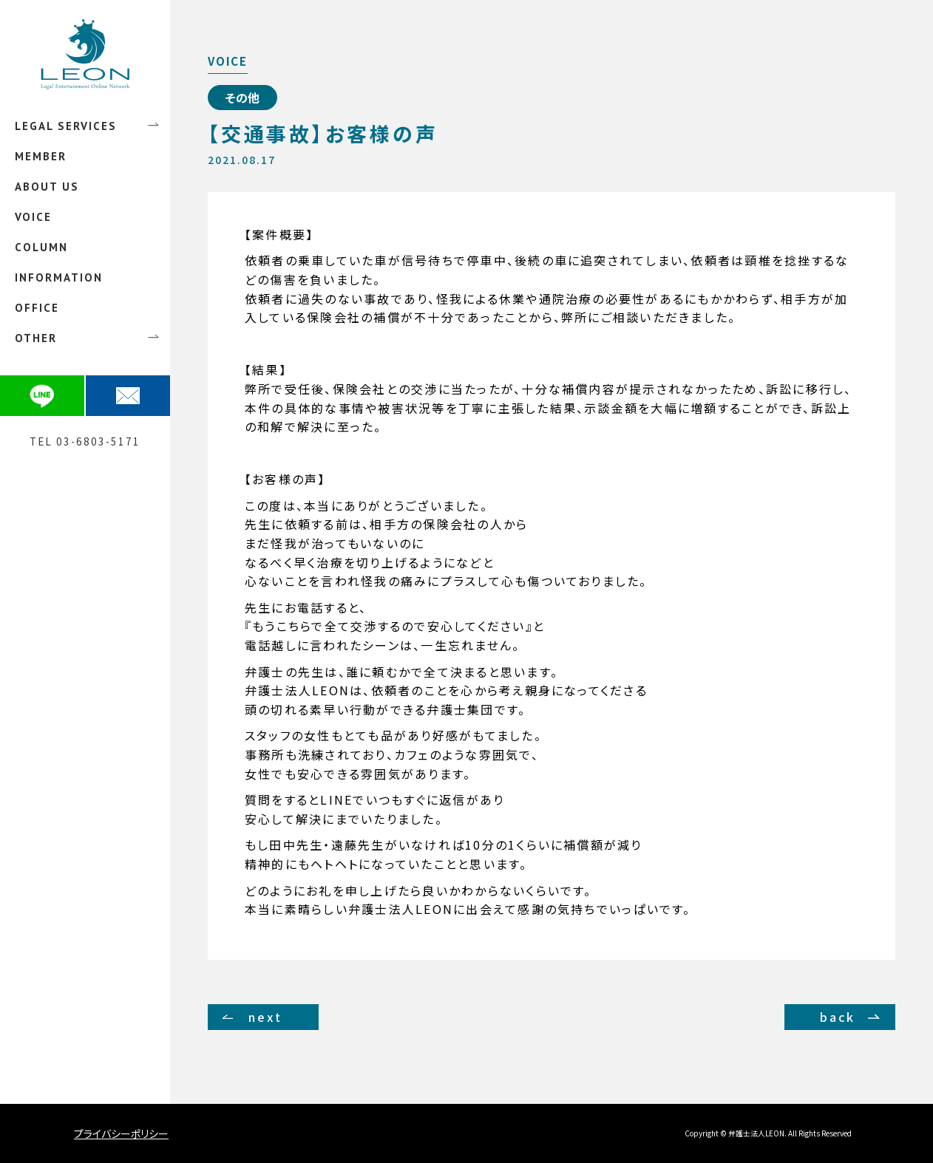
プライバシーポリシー (121, 1133)
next (265, 1017)
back (838, 1017)
